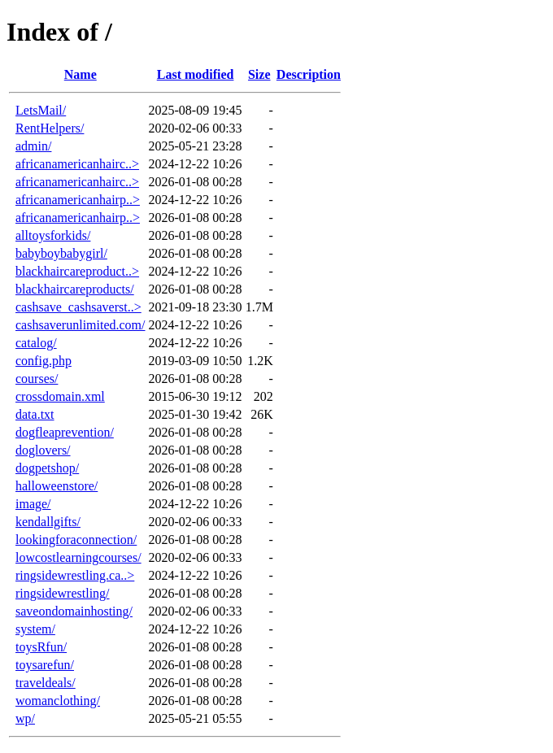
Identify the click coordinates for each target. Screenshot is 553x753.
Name (80, 74)
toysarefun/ (44, 665)
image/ (33, 504)
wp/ (25, 718)
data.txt (34, 414)
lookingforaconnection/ (76, 539)
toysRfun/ (41, 647)
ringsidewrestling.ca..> (74, 575)
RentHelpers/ (49, 128)
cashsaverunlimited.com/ (80, 325)
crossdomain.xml (60, 396)
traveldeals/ (45, 683)
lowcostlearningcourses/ (78, 557)
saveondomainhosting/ (74, 611)
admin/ (33, 146)
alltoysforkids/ (52, 235)
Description (308, 74)
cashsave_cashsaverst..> (78, 307)
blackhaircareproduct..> (77, 271)
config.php (43, 361)
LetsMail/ (40, 110)
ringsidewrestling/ (62, 593)
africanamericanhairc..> (77, 164)
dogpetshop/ (47, 468)
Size (259, 74)
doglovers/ (43, 450)
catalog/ (36, 343)
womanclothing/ (57, 700)
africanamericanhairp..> (77, 200)
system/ (35, 629)
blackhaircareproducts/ (74, 289)
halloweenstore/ (56, 486)
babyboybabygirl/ (61, 253)
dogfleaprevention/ (64, 432)
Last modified (195, 74)
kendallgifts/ (48, 522)
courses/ (36, 378)
